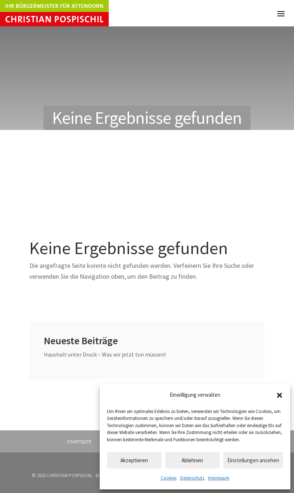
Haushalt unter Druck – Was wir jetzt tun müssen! (105, 354)
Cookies (169, 478)
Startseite (79, 441)
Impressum (218, 478)
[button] (279, 395)
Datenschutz (192, 478)
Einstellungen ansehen (253, 460)
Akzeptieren (134, 460)
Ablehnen (192, 460)
